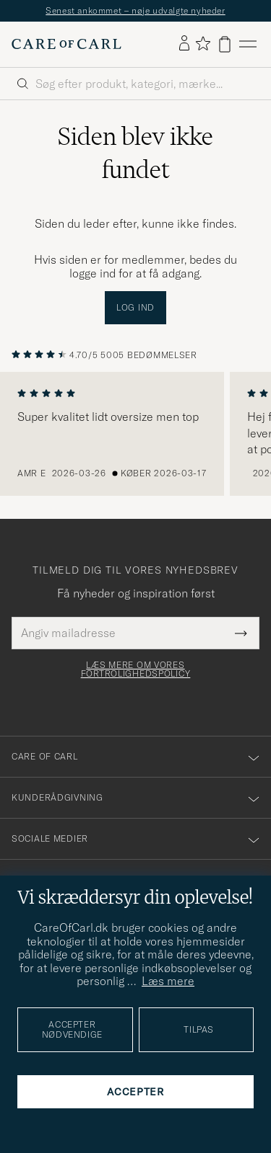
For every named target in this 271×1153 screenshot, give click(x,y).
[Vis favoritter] (202, 44)
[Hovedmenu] (248, 44)
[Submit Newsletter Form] (241, 633)
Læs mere (168, 980)
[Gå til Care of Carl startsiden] (66, 44)
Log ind (135, 307)
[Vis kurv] (225, 44)
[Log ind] (184, 44)
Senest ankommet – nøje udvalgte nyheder (135, 10)
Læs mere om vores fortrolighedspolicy (136, 669)
